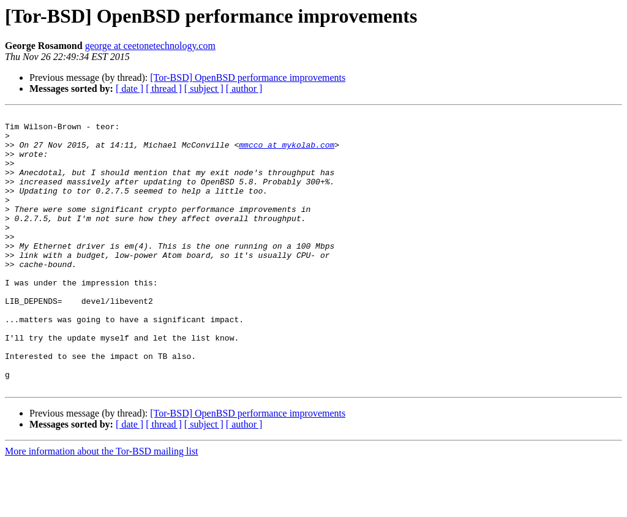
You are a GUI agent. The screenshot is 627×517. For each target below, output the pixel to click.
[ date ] (129, 88)
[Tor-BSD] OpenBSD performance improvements (247, 77)
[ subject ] (203, 88)
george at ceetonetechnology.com (150, 45)
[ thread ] (164, 88)
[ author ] (244, 88)
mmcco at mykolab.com (286, 151)
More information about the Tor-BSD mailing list (101, 506)
